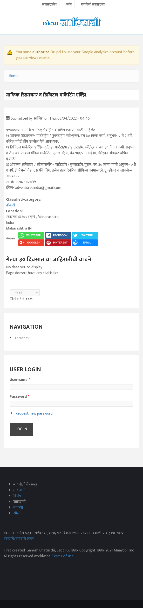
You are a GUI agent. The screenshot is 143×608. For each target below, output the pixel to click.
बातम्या (18, 507)
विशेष (17, 496)
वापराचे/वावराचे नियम (19, 539)
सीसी (16, 513)
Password (19, 397)
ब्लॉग (69, 4)
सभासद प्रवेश (49, 4)
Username (20, 380)
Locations (22, 337)
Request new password (34, 413)
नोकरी (10, 205)
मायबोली (19, 490)
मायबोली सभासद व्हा (93, 4)
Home (13, 76)
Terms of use (63, 556)
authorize (40, 52)
